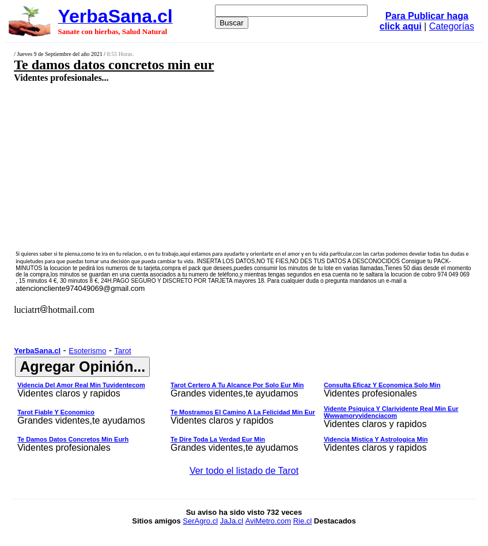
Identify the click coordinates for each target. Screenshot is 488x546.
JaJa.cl (231, 521)
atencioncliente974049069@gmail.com (80, 288)
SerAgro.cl (200, 521)
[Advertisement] (205, 165)
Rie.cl (302, 521)
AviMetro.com (268, 521)
